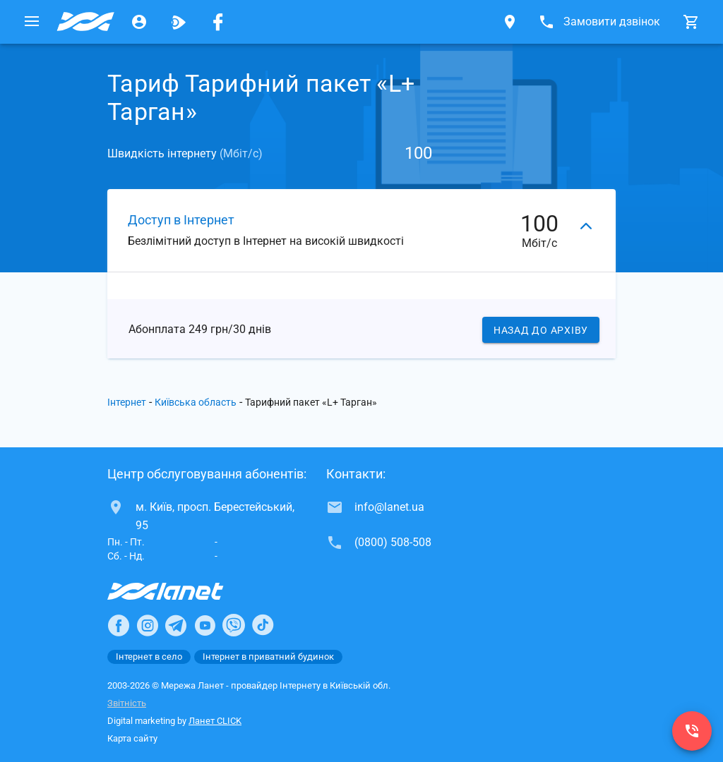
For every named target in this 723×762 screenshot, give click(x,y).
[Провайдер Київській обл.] (85, 22)
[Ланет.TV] (178, 22)
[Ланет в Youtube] (204, 625)
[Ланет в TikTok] (262, 625)
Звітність (126, 703)
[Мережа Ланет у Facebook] (218, 22)
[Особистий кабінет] (139, 22)
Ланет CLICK (215, 720)
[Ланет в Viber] (233, 625)
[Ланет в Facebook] (118, 625)
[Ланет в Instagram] (147, 625)
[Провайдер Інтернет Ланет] (181, 591)
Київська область (196, 402)
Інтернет (126, 402)
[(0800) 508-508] (692, 731)
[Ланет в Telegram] (176, 625)
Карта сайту (132, 738)
